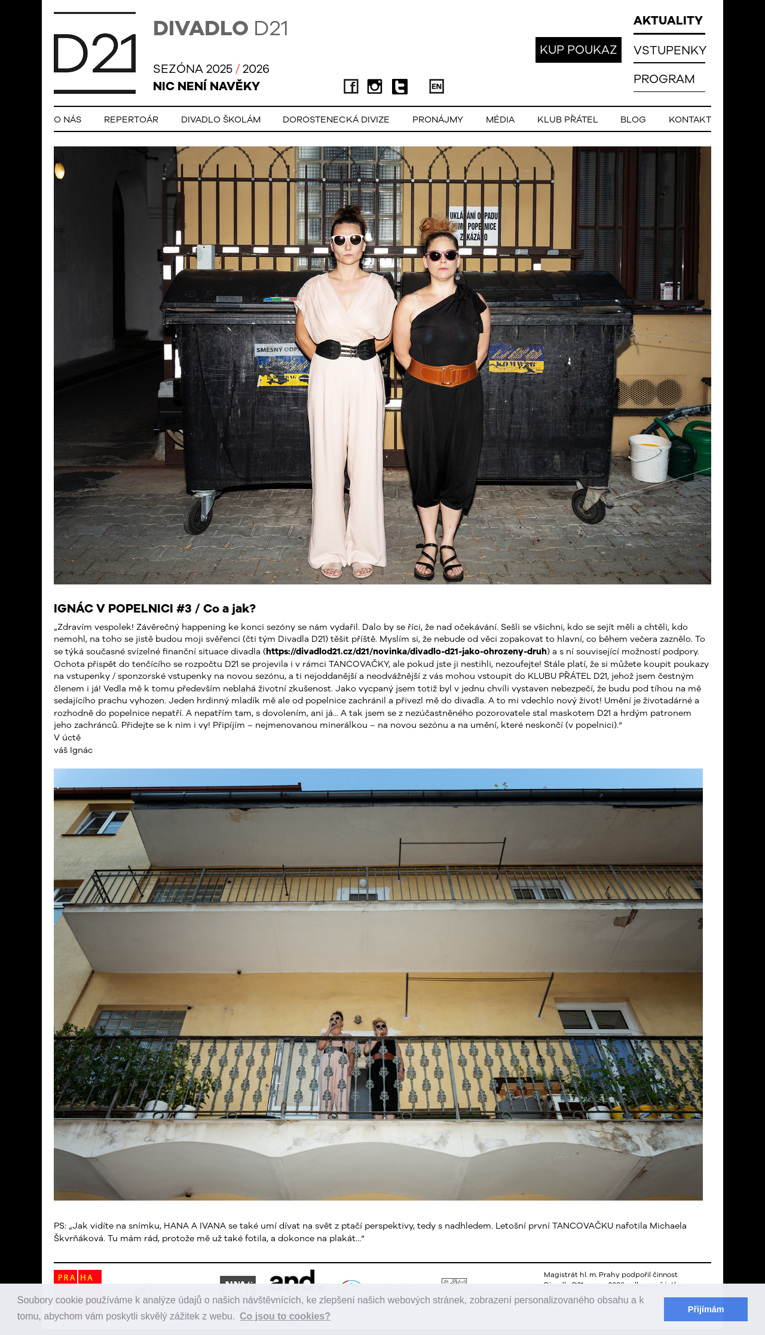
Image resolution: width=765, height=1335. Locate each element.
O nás (67, 119)
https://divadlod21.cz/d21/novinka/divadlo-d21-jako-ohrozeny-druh (406, 651)
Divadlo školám (221, 119)
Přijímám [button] (706, 1309)
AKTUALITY (668, 20)
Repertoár (131, 119)
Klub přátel (567, 119)
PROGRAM (664, 78)
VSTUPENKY (670, 50)
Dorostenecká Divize (336, 119)
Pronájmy (437, 119)
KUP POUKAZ (578, 49)
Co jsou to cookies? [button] (285, 1316)
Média (500, 119)
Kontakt (690, 119)
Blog (633, 119)
